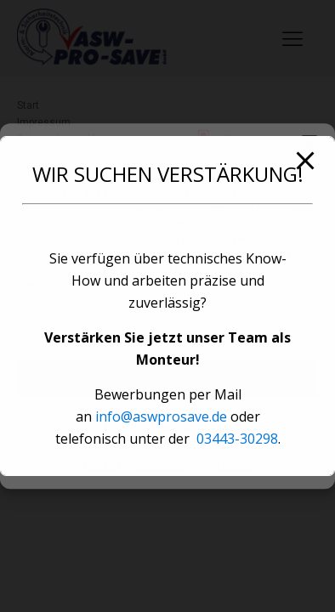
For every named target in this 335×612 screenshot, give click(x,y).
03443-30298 (237, 438)
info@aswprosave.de (161, 416)
